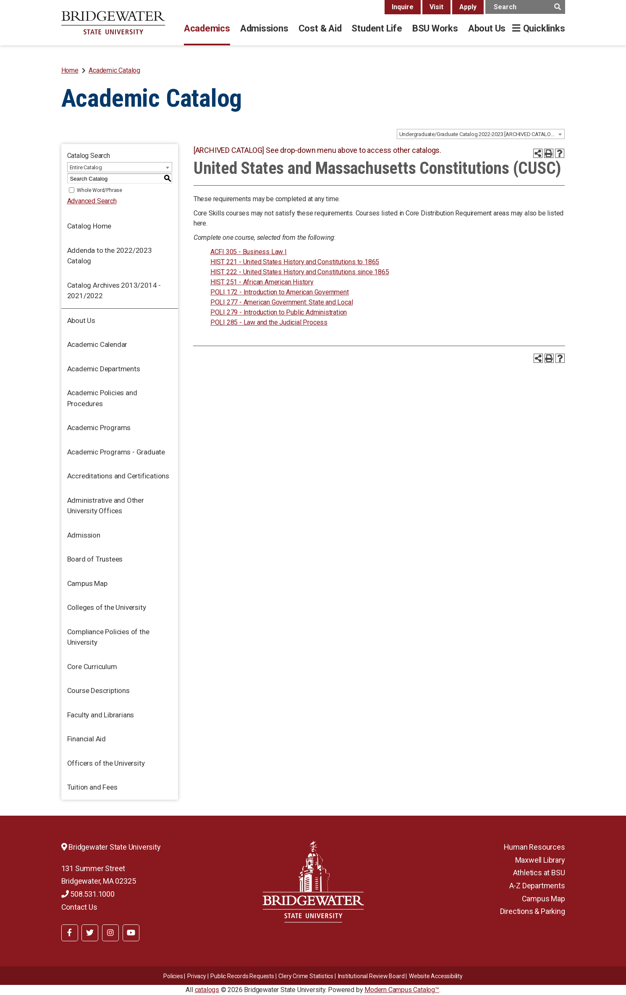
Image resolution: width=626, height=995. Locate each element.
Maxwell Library (540, 860)
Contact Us (79, 907)
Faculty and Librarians (100, 715)
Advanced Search (92, 201)
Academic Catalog (114, 70)
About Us (487, 28)
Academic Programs (99, 427)
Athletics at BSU (539, 872)
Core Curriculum (92, 666)
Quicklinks (544, 28)
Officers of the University (106, 763)
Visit (436, 7)
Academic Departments (103, 369)
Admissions (264, 28)
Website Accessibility (436, 976)
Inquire (403, 7)
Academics (207, 28)
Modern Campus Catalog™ (401, 990)
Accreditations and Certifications (118, 476)
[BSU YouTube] (131, 932)
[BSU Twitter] (89, 932)
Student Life (376, 28)
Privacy (196, 976)
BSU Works (435, 28)
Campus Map (87, 583)
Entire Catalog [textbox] (86, 167)
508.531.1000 (88, 894)
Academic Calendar (97, 344)
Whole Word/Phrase (99, 190)
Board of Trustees (95, 559)
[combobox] (481, 134)
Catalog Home (89, 226)
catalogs (207, 990)
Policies (173, 976)
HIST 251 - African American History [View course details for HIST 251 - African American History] (262, 282)
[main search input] (525, 7)
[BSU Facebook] (69, 932)
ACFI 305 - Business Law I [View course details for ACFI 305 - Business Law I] (248, 252)
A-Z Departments (537, 885)
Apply (468, 7)
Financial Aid (86, 739)
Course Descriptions (98, 690)
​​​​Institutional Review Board (371, 976)
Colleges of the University (106, 607)
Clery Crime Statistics (305, 976)
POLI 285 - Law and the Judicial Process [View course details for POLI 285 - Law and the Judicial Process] (268, 322)
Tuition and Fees (92, 787)
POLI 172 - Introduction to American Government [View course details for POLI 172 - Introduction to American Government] (279, 292)
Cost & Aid (320, 28)
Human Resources (534, 847)
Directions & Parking (532, 911)
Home (70, 70)
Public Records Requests (242, 976)
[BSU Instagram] (110, 932)
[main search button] (558, 7)
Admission (83, 535)
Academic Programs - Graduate (116, 452)
